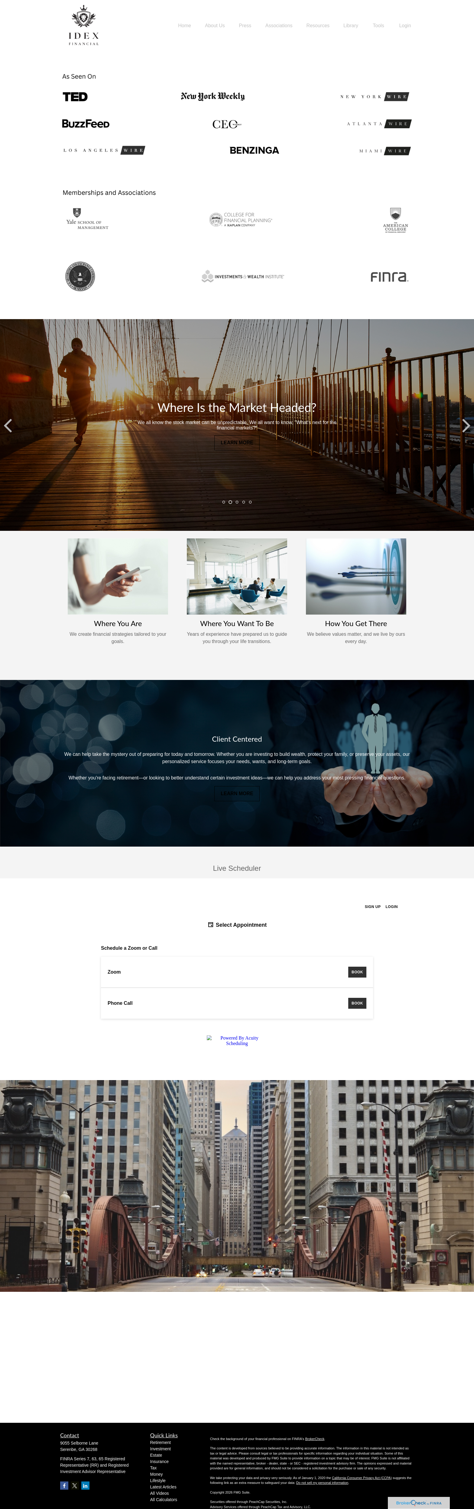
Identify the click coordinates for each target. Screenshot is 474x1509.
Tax (153, 1467)
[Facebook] (64, 1485)
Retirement (160, 1442)
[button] (184, 26)
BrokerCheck (314, 1439)
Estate (156, 1455)
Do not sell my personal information (322, 1483)
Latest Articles (163, 1487)
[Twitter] (75, 1485)
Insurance (159, 1461)
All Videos (159, 1493)
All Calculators (163, 1499)
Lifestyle (158, 1480)
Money (156, 1474)
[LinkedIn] (85, 1485)
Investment (160, 1448)
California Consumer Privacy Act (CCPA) (362, 1478)
